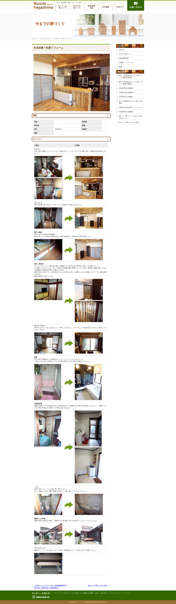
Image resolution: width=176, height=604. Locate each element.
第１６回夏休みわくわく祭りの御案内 (131, 102)
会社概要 (106, 5)
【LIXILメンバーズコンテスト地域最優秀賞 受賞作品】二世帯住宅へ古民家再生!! (50, 587)
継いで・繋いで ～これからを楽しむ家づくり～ (131, 117)
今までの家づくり (77, 5)
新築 (120, 67)
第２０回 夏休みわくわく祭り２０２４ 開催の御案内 (131, 83)
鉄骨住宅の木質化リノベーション (131, 107)
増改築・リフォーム (126, 62)
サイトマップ (126, 593)
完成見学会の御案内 (126, 88)
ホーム (34, 38)
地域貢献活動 (124, 58)
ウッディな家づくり (62, 5)
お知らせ (120, 5)
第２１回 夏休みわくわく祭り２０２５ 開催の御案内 (131, 76)
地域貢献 (91, 5)
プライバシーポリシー (115, 593)
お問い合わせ (135, 5)
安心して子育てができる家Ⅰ (98, 585)
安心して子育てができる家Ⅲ (129, 122)
